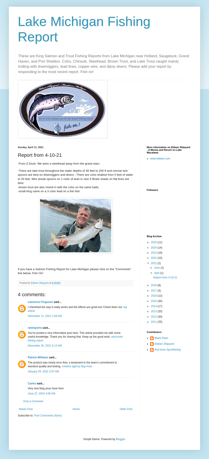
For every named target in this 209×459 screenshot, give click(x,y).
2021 (154, 263)
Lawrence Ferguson (40, 302)
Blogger (120, 439)
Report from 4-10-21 (165, 277)
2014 (154, 306)
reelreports (35, 327)
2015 (154, 301)
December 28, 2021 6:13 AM (45, 345)
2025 (154, 242)
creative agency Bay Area (77, 366)
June (157, 267)
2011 (154, 321)
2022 (154, 257)
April (157, 273)
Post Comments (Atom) (48, 415)
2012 (154, 316)
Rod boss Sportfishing (168, 349)
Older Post (126, 409)
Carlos (32, 383)
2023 (154, 252)
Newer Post (26, 409)
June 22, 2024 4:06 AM (41, 393)
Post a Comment (33, 401)
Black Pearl (161, 338)
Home (76, 409)
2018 (154, 285)
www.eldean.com (160, 158)
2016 (154, 295)
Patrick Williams (38, 357)
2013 (154, 311)
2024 (154, 247)
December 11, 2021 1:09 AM (45, 316)
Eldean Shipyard (164, 343)
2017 (154, 290)
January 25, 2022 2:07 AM (43, 371)
